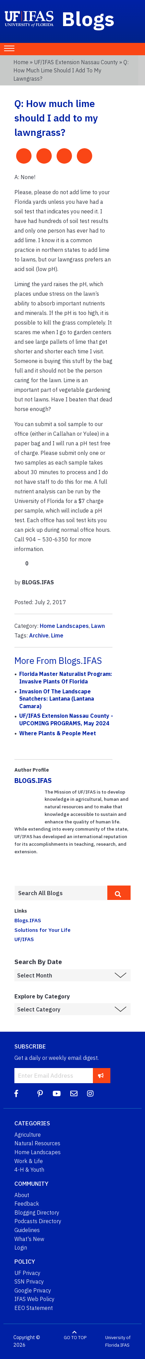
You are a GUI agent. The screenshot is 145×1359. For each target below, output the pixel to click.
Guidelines (27, 1230)
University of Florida (118, 1341)
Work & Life (28, 1161)
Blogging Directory (36, 1212)
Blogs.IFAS (27, 920)
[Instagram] (90, 1093)
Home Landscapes (64, 625)
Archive (39, 635)
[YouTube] (56, 1093)
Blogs (88, 18)
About (21, 1195)
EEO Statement (33, 1307)
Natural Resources (37, 1143)
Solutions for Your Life (42, 929)
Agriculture (27, 1134)
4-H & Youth (29, 1169)
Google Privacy (32, 1290)
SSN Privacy (29, 1281)
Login (20, 1247)
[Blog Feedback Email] (73, 1093)
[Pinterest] (40, 1093)
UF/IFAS (24, 939)
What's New (29, 1238)
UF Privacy (27, 1272)
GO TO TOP (75, 1337)
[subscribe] (101, 1075)
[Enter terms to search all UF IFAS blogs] (60, 893)
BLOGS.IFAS (33, 780)
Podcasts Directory (37, 1221)
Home (20, 62)
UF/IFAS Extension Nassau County (76, 62)
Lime (57, 635)
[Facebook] (16, 1093)
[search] (119, 893)
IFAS (125, 1345)
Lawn (98, 625)
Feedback (26, 1203)
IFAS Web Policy (34, 1299)
